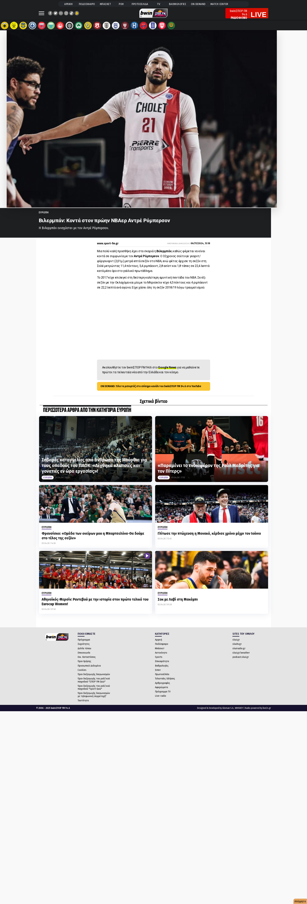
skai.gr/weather (241, 656)
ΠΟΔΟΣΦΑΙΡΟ (87, 4)
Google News (167, 371)
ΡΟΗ (121, 4)
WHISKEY (239, 711)
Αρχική (158, 643)
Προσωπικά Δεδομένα (89, 669)
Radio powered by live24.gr (258, 711)
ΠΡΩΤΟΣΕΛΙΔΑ (140, 4)
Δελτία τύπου (84, 651)
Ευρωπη (44, 216)
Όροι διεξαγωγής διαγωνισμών (94, 677)
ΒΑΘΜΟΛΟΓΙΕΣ (177, 4)
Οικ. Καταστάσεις (87, 660)
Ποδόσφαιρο (161, 647)
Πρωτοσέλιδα (162, 677)
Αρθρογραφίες (162, 686)
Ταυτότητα (83, 703)
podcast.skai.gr (240, 660)
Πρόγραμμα (84, 643)
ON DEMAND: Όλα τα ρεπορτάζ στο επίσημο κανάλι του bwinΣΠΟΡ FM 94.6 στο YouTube (150, 389)
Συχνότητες (84, 647)
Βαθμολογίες (161, 669)
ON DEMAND (198, 4)
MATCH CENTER (219, 4)
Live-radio (160, 699)
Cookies (82, 673)
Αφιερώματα (161, 690)
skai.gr (236, 643)
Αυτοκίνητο (161, 656)
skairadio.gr (238, 651)
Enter (158, 673)
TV (158, 4)
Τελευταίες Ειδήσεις (165, 681)
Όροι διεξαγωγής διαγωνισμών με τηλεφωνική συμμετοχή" (94, 698)
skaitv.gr (237, 647)
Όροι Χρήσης (84, 664)
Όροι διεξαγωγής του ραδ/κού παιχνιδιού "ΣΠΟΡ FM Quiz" (94, 683)
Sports (158, 660)
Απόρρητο (300, 901)
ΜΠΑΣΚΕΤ (105, 4)
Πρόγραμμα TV (163, 694)
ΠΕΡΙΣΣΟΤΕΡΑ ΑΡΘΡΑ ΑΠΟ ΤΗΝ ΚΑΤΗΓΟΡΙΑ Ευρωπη (87, 413)
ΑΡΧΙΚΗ (68, 4)
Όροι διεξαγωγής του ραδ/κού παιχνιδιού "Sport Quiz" (94, 691)
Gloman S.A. (228, 711)
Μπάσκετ (159, 651)
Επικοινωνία (84, 656)
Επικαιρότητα (162, 664)
